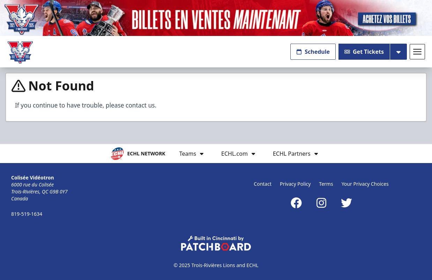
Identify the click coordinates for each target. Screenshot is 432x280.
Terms (326, 183)
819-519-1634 (26, 214)
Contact (262, 183)
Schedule (313, 52)
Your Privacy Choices (365, 183)
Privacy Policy (295, 183)
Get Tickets (364, 52)
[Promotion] (216, 18)
